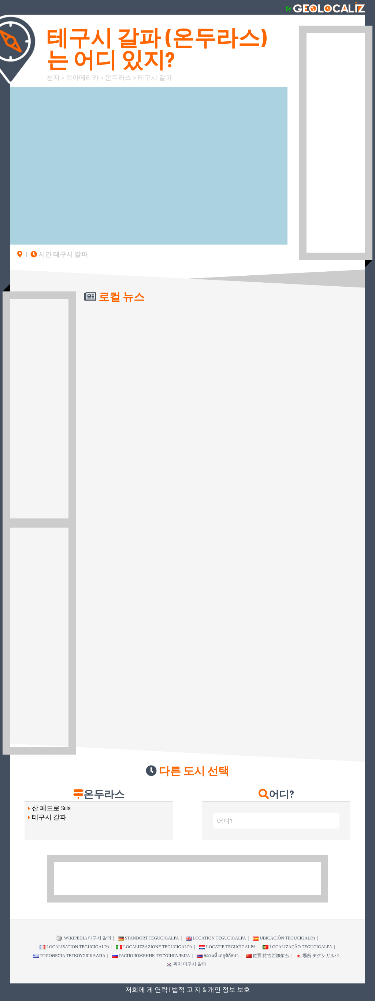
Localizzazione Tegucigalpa (154, 946)
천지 (53, 77)
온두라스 (118, 77)
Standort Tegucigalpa (148, 938)
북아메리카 (82, 77)
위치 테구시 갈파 (186, 964)
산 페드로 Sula (51, 808)
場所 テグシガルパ (317, 955)
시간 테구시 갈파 (59, 254)
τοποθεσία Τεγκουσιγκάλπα (69, 955)
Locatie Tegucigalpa (227, 946)
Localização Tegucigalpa (297, 946)
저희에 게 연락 (146, 989)
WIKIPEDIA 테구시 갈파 (83, 938)
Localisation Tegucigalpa (74, 946)
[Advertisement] (336, 143)
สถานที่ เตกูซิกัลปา (218, 955)
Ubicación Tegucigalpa (284, 938)
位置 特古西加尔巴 (267, 955)
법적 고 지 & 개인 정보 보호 (211, 989)
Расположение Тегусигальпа (151, 955)
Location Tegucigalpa (216, 938)
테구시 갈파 (155, 77)
